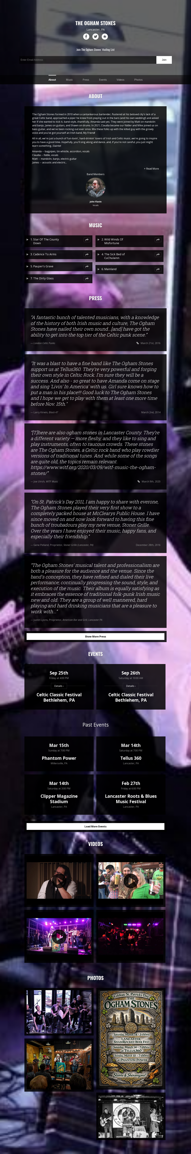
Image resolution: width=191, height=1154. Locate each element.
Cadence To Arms (44, 254)
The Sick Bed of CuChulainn (114, 256)
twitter (95, 37)
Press (86, 79)
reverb (105, 37)
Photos (138, 79)
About (52, 79)
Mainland (110, 269)
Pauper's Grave (43, 266)
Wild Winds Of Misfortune (113, 241)
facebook (86, 37)
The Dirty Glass (43, 278)
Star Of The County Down (46, 241)
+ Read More (151, 168)
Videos (120, 79)
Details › (59, 686)
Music (69, 79)
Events (103, 79)
